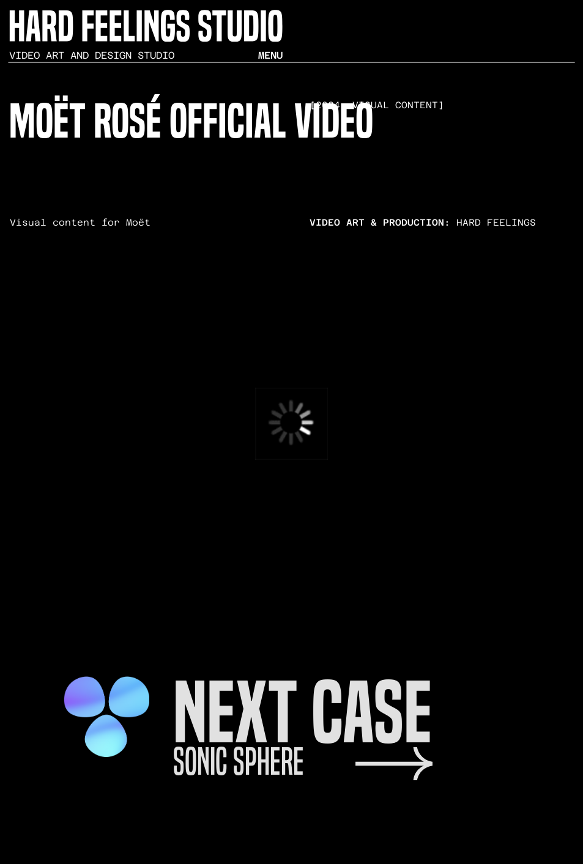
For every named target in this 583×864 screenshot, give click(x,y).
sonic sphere (238, 761)
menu (270, 55)
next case (302, 712)
